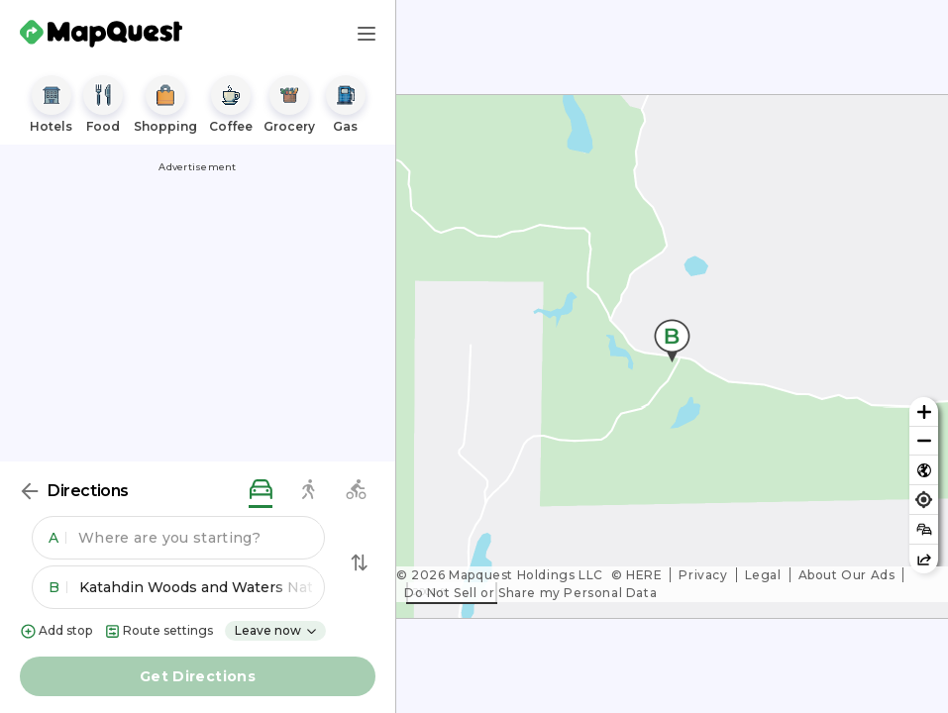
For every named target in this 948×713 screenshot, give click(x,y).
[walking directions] (308, 490)
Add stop (56, 631)
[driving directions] (260, 490)
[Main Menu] (366, 34)
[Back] (30, 491)
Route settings (158, 631)
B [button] (58, 587)
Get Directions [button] (198, 676)
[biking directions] (356, 490)
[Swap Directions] (359, 562)
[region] (672, 356)
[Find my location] (923, 499)
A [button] (57, 538)
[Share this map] (923, 559)
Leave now (276, 630)
